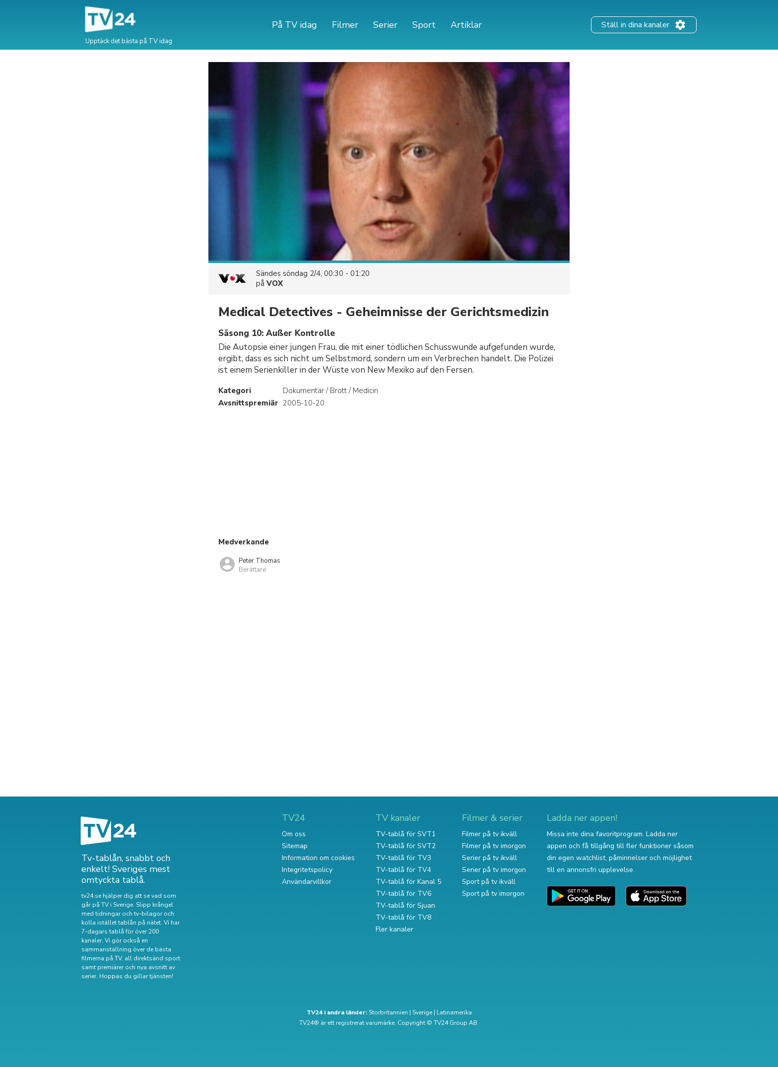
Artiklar (466, 25)
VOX (274, 283)
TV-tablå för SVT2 (406, 846)
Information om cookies (318, 858)
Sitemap (295, 846)
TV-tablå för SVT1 (406, 834)
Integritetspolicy (307, 869)
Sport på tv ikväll (489, 881)
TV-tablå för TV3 (403, 858)
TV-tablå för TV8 (403, 917)
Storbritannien (388, 1012)
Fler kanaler (394, 929)
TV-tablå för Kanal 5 (408, 881)
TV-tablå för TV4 (403, 869)
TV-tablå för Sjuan (405, 905)
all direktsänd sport (152, 958)
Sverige (422, 1012)
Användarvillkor (306, 881)
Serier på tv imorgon (494, 869)
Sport (424, 25)
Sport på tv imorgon (493, 893)
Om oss (294, 834)
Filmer (345, 25)
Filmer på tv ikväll (489, 834)
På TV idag (294, 25)
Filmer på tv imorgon (494, 846)
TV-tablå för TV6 (403, 893)
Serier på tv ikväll (489, 858)
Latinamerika (454, 1012)
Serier (385, 25)
